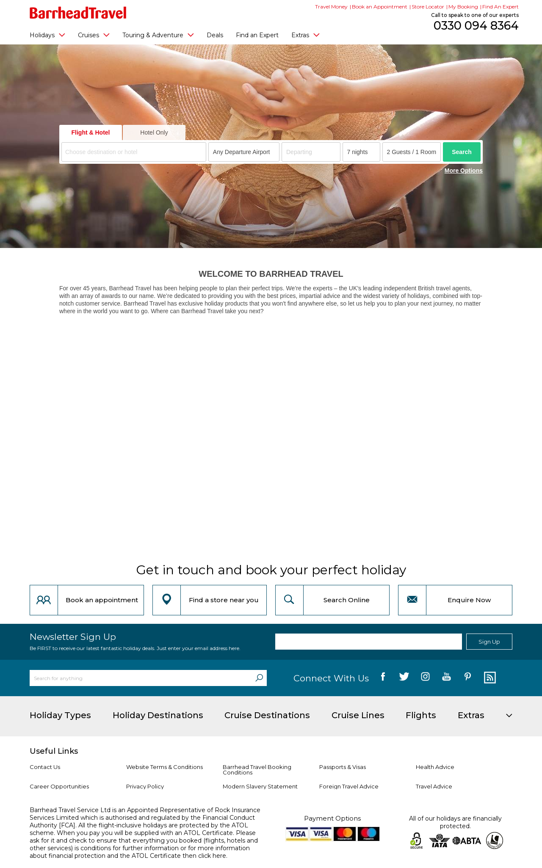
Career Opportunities (59, 786)
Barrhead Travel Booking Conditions (257, 769)
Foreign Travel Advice (349, 786)
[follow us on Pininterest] (467, 678)
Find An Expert (500, 6)
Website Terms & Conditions (164, 766)
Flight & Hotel (91, 132)
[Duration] (361, 152)
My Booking (463, 6)
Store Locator (428, 6)
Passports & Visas (342, 766)
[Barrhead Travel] (78, 12)
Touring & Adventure (158, 34)
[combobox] (133, 152)
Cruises (94, 34)
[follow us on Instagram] (425, 678)
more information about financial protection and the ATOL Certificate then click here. (140, 852)
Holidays (47, 34)
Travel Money (331, 6)
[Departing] (311, 152)
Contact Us (45, 766)
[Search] (259, 678)
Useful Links (54, 751)
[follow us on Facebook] (383, 678)
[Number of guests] (411, 152)
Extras (305, 34)
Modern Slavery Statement (260, 786)
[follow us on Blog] (488, 678)
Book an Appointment (379, 6)
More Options (464, 170)
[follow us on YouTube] (446, 678)
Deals (215, 35)
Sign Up (489, 641)
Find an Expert (257, 35)
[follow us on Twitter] (404, 678)
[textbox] (135, 152)
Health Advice (435, 766)
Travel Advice (434, 786)
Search (462, 152)
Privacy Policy (145, 786)
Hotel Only (154, 132)
